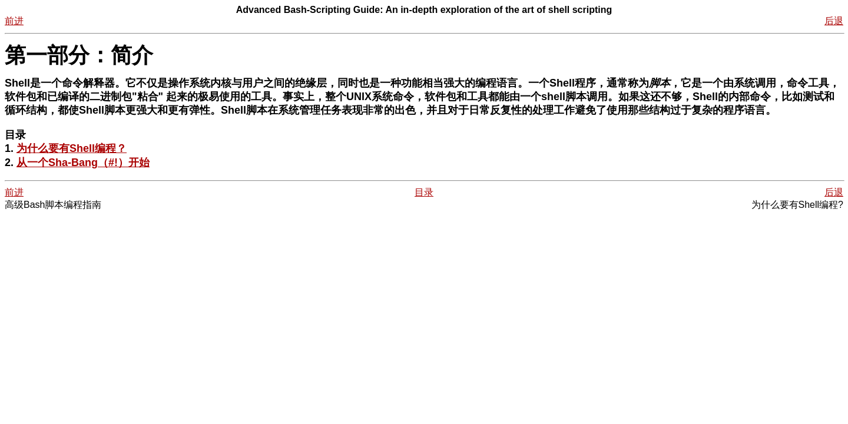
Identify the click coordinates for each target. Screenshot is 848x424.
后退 (833, 21)
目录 (424, 192)
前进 (14, 21)
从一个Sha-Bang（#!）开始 (83, 162)
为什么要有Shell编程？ (71, 148)
